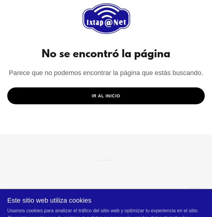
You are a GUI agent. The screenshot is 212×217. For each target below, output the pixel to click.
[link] (106, 18)
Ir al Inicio (106, 95)
